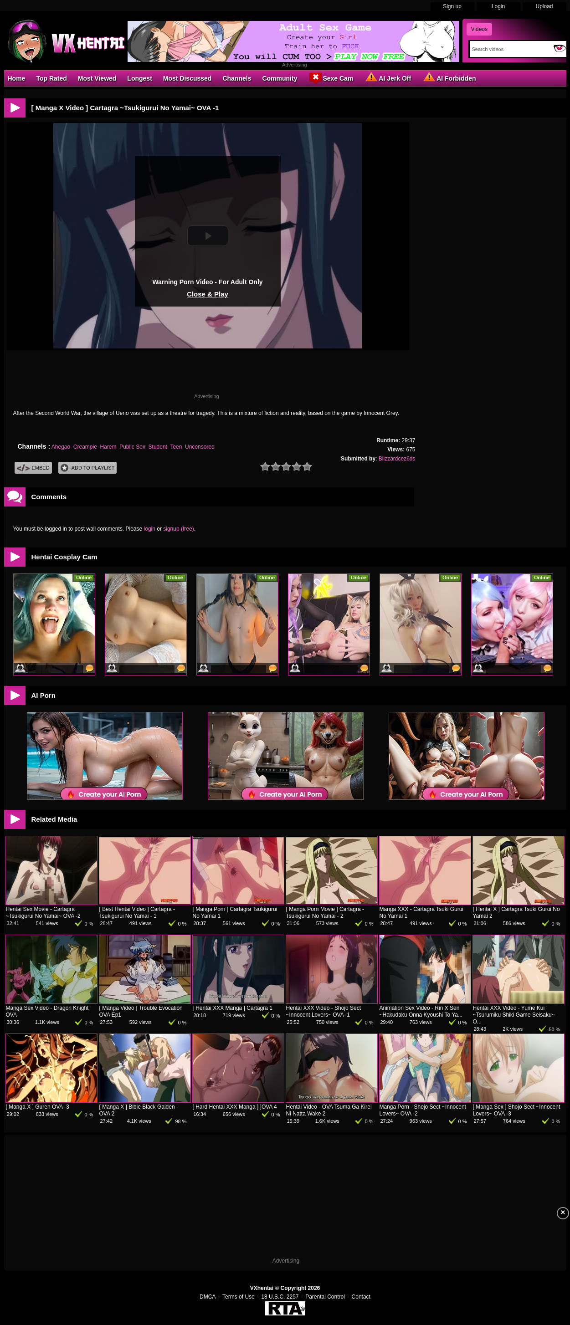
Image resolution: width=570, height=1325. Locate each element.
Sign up (452, 6)
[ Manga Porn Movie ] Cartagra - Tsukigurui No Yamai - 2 (325, 912)
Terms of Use (238, 1297)
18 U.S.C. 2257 (279, 1297)
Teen (176, 447)
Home (17, 78)
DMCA (208, 1297)
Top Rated (51, 78)
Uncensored (200, 447)
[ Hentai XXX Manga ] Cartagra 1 (232, 1008)
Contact (361, 1297)
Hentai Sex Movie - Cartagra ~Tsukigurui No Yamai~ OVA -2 (43, 912)
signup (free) (178, 529)
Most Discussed (187, 78)
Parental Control (325, 1297)
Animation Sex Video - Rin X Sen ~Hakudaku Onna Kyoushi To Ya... (421, 1011)
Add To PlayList (88, 468)
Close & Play (207, 294)
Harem (108, 447)
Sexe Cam (330, 78)
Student (158, 447)
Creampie (85, 447)
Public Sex (132, 447)
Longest (139, 78)
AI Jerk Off (387, 78)
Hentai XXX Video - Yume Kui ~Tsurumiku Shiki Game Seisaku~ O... (514, 1015)
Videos (479, 29)
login (149, 529)
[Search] (509, 49)
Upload (544, 6)
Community (279, 78)
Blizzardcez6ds (397, 458)
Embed (33, 468)
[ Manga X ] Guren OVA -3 (37, 1107)
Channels (236, 78)
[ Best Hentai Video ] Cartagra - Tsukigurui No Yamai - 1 (137, 912)
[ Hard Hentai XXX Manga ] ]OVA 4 (235, 1107)
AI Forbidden (449, 78)
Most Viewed (97, 78)
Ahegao (60, 447)
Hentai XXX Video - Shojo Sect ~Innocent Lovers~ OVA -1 (323, 1011)
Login (498, 6)
